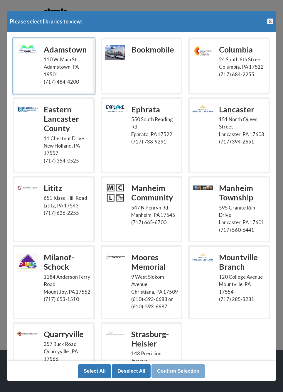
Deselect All (131, 371)
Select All (95, 371)
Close (269, 21)
